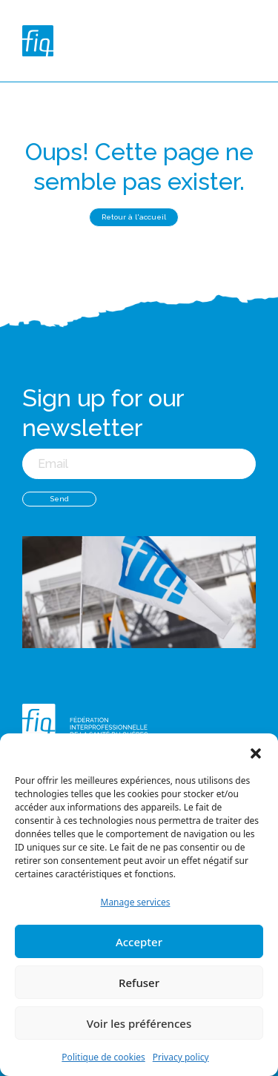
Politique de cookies (103, 1057)
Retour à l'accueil (134, 217)
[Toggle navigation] (252, 41)
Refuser (139, 982)
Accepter (139, 941)
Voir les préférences (139, 1023)
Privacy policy (181, 1057)
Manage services (136, 902)
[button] (255, 752)
